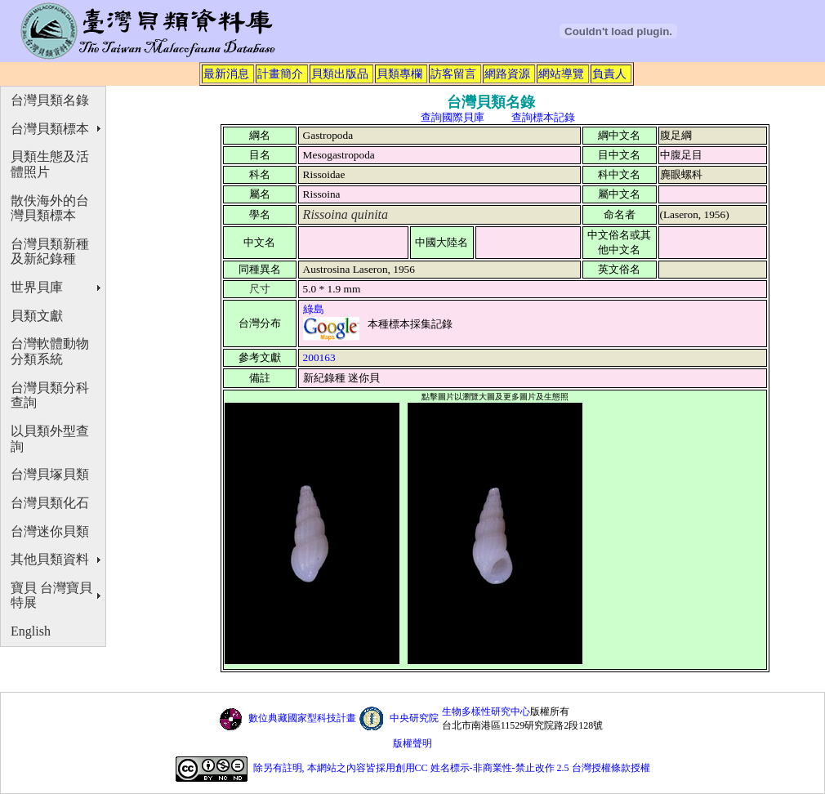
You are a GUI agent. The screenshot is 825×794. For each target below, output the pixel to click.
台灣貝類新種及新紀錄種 (50, 251)
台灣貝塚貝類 (50, 474)
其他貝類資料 (50, 559)
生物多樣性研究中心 (486, 711)
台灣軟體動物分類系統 (50, 351)
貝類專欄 (399, 73)
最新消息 (226, 73)
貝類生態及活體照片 (50, 164)
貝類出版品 (339, 73)
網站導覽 (561, 73)
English (31, 631)
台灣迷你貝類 (50, 531)
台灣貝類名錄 (50, 100)
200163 (319, 357)
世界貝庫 (37, 287)
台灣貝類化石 (50, 503)
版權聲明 (412, 743)
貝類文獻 (37, 316)
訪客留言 (453, 73)
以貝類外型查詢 (50, 438)
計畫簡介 (280, 73)
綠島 (313, 309)
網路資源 (507, 73)
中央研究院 (414, 718)
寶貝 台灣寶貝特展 (51, 595)
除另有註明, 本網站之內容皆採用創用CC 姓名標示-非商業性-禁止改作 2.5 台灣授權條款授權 (451, 768)
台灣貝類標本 (50, 129)
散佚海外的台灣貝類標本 (50, 208)
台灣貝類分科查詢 (50, 395)
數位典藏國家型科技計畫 (302, 718)
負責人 (609, 73)
